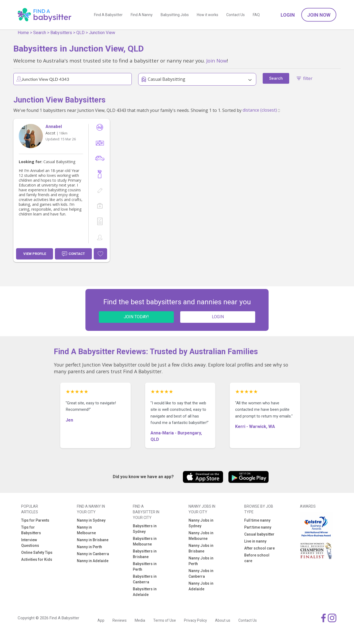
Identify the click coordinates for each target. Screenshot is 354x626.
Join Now (318, 15)
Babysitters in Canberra (145, 579)
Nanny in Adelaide (92, 561)
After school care (259, 548)
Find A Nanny (142, 15)
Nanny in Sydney (91, 520)
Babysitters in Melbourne (145, 541)
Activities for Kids (36, 559)
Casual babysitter (259, 534)
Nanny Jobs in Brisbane (201, 548)
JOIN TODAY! (136, 316)
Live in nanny (255, 541)
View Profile (34, 254)
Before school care (256, 558)
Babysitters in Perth (145, 567)
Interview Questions (30, 543)
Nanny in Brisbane (92, 540)
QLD (80, 32)
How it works (207, 15)
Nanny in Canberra (93, 554)
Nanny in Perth (89, 547)
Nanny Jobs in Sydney (201, 523)
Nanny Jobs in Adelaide (201, 586)
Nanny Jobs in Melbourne (201, 536)
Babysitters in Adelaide (145, 592)
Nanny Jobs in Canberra (201, 574)
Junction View (102, 32)
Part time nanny (257, 527)
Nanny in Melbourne (86, 530)
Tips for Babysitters (31, 530)
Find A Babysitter (108, 15)
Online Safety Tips (36, 552)
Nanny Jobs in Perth (201, 561)
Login (288, 15)
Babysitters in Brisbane (145, 554)
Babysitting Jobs (175, 15)
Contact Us (235, 15)
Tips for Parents (35, 520)
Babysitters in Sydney (145, 529)
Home (23, 32)
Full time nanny (257, 520)
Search (39, 32)
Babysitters (61, 32)
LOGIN (218, 316)
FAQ (256, 15)
